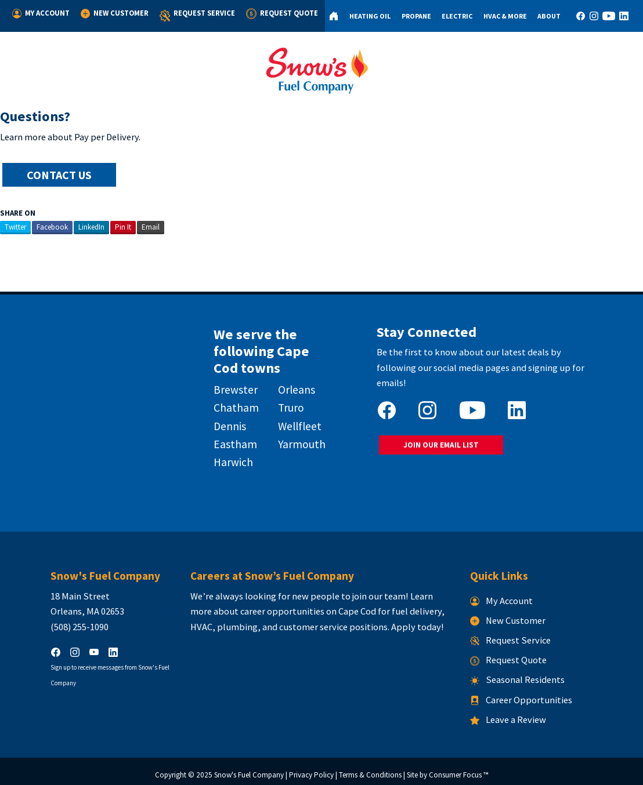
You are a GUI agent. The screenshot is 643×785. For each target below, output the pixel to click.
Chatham (225, 405)
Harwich (223, 459)
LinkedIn (91, 226)
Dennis (219, 423)
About (546, 16)
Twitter (15, 226)
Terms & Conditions (370, 769)
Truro (286, 405)
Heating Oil (365, 16)
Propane (412, 16)
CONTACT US (60, 174)
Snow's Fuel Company (249, 769)
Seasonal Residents (530, 674)
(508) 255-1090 (54, 621)
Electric (453, 16)
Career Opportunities (534, 694)
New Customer (112, 13)
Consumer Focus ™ (458, 769)
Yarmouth (297, 441)
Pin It (123, 226)
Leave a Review (521, 713)
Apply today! (404, 621)
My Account (40, 13)
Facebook (52, 226)
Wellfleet (295, 423)
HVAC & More (501, 16)
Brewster (225, 387)
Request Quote (277, 13)
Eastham (225, 441)
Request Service (193, 16)
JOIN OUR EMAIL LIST (445, 427)
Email (151, 226)
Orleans (291, 387)
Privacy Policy (311, 769)
